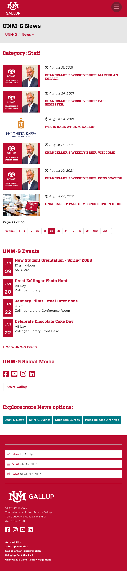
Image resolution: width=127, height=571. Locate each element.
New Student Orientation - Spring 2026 (53, 260)
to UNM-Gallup (24, 474)
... (31, 231)
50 (87, 231)
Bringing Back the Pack (19, 555)
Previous (9, 231)
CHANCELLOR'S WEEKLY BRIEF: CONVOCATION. (84, 178)
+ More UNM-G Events (20, 347)
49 (79, 231)
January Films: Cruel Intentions (46, 301)
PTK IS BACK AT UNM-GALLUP (70, 127)
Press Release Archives (102, 420)
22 (51, 231)
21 (45, 231)
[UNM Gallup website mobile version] (63, 8)
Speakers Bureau (67, 420)
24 (66, 231)
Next (95, 231)
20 (37, 231)
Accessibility (13, 542)
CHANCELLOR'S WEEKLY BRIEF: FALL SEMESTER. (76, 102)
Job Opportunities (16, 546)
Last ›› (106, 231)
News (28, 35)
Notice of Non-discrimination (23, 550)
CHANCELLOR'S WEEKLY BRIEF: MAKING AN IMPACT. (81, 76)
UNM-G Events (39, 420)
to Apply (20, 454)
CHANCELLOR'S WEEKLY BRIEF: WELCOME (80, 152)
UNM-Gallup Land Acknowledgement (28, 559)
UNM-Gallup (17, 387)
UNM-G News (14, 420)
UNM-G (11, 35)
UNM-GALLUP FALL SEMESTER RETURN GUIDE (83, 204)
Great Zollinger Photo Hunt (41, 280)
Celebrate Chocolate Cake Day (44, 321)
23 (58, 231)
